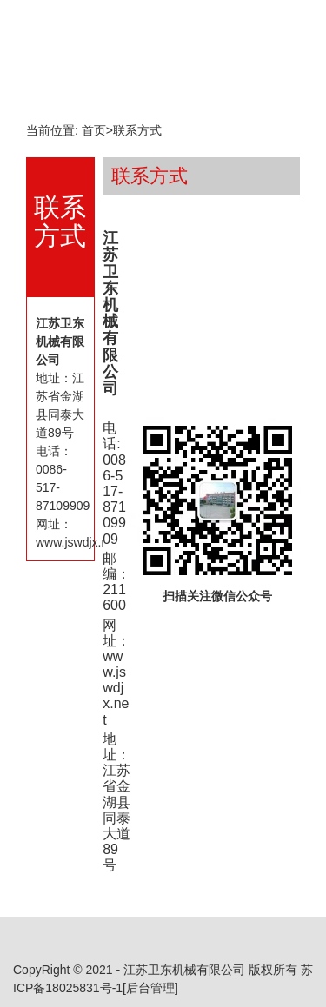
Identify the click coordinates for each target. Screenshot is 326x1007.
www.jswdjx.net (116, 688)
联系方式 (137, 130)
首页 (94, 130)
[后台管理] (150, 988)
